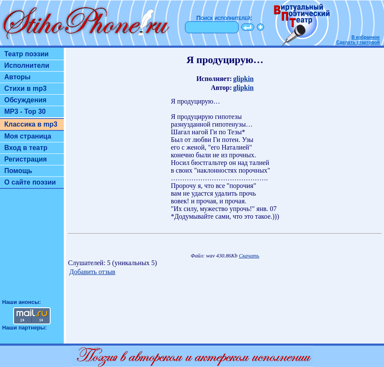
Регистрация (25, 159)
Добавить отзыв (92, 271)
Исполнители (26, 65)
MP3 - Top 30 (25, 111)
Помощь (18, 170)
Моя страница (27, 136)
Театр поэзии (26, 54)
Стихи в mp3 (25, 88)
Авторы (17, 77)
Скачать (249, 256)
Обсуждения (25, 100)
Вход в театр (26, 147)
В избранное (365, 37)
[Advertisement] (31, 248)
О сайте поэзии (30, 182)
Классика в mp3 (30, 124)
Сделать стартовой (358, 42)
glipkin (243, 78)
